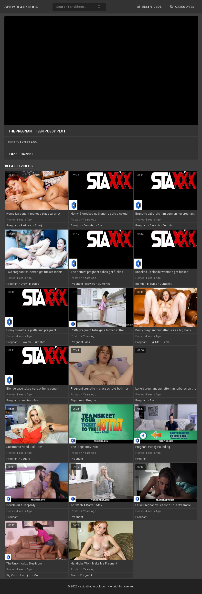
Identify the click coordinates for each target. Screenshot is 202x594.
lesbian (26, 400)
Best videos (149, 7)
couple (25, 458)
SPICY (21, 7)
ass (100, 225)
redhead (26, 225)
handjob (25, 575)
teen (12, 153)
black (165, 342)
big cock (12, 575)
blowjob (40, 225)
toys (74, 400)
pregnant (26, 153)
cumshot (89, 225)
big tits (154, 342)
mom (37, 575)
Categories (182, 7)
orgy (24, 283)
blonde (140, 283)
